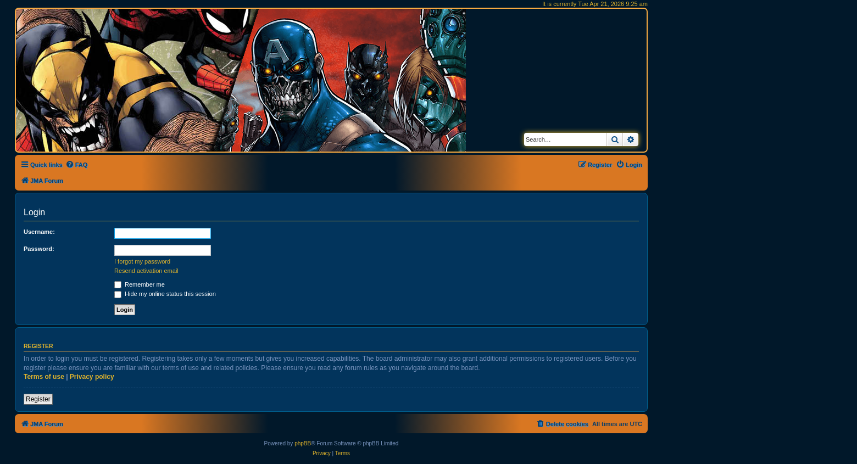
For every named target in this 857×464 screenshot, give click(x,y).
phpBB (302, 443)
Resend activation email (146, 270)
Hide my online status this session (165, 293)
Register (38, 399)
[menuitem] (76, 164)
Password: (39, 248)
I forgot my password (142, 261)
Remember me (139, 284)
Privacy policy (92, 377)
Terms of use (44, 377)
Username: (39, 231)
